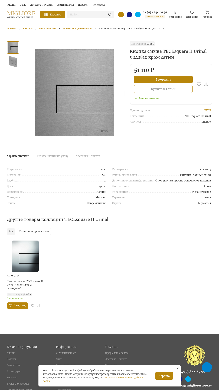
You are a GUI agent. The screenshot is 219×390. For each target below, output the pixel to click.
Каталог (11, 359)
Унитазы (12, 377)
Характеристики (18, 156)
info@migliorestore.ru (194, 385)
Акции (11, 352)
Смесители (13, 365)
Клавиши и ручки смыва (34, 231)
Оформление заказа (117, 352)
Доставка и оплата (88, 156)
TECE (207, 110)
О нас (59, 359)
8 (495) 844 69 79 (155, 12)
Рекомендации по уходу (52, 156)
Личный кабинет (66, 352)
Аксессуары (14, 371)
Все (11, 231)
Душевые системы (18, 383)
